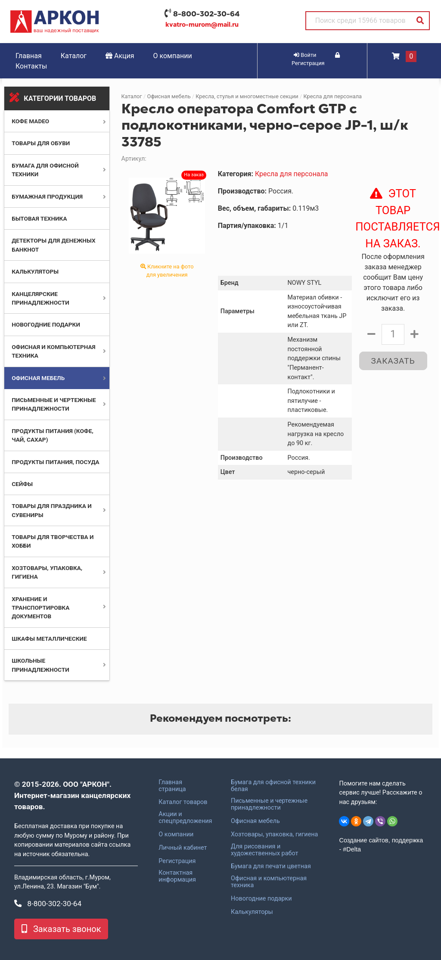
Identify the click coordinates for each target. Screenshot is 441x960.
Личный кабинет (182, 848)
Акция (120, 56)
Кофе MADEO (30, 121)
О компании (172, 56)
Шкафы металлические (49, 638)
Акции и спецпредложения (185, 818)
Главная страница (172, 786)
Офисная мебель (38, 377)
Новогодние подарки (46, 324)
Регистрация (177, 861)
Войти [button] (305, 55)
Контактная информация (177, 876)
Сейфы (22, 483)
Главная (29, 56)
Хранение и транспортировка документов (40, 607)
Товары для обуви (41, 143)
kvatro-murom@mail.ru (202, 24)
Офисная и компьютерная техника (269, 882)
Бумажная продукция (47, 196)
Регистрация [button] (316, 59)
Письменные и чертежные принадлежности (269, 804)
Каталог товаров (182, 802)
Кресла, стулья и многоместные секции (247, 96)
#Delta (352, 849)
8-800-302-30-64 (206, 14)
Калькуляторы (35, 271)
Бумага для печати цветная (271, 866)
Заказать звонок (61, 929)
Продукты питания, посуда (55, 461)
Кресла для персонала (332, 96)
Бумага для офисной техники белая (273, 786)
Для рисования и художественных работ (264, 850)
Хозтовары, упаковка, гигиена (274, 834)
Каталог (74, 56)
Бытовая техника (39, 218)
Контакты (31, 66)
